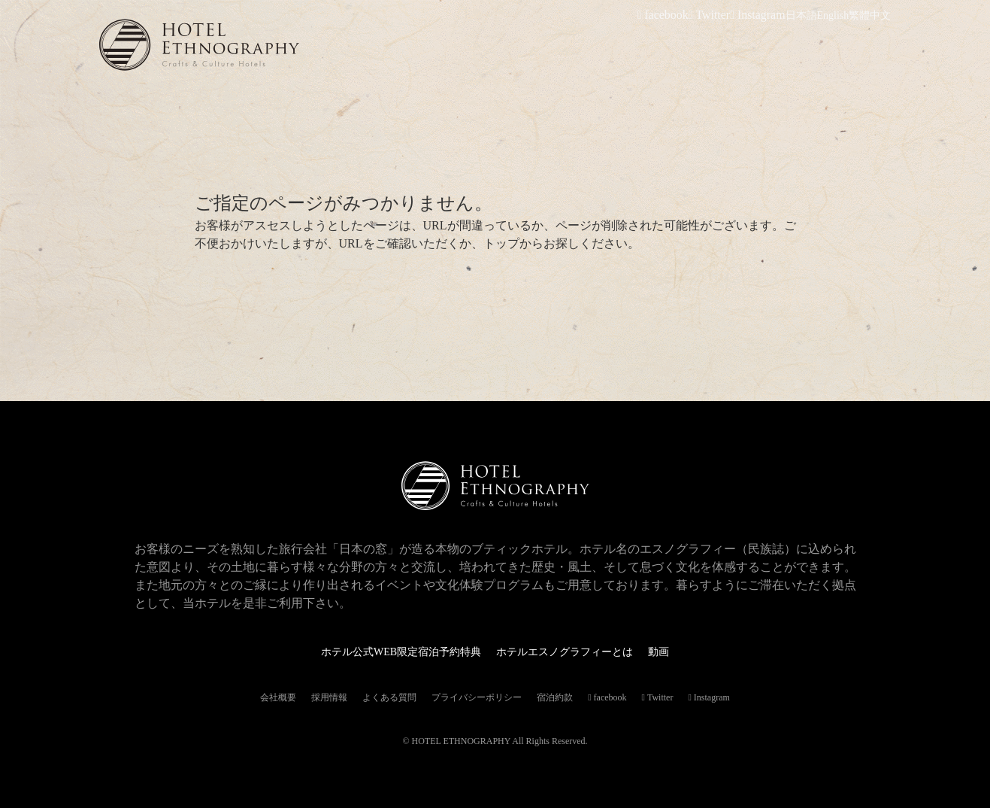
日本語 (801, 15)
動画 (680, 651)
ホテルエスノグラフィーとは (574, 651)
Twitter (720, 15)
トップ (501, 243)
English (833, 15)
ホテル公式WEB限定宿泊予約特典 (390, 651)
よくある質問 (389, 697)
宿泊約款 (555, 697)
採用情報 (329, 697)
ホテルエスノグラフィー (249, 45)
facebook (679, 15)
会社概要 (278, 697)
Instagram (762, 15)
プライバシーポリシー (476, 697)
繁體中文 (870, 15)
